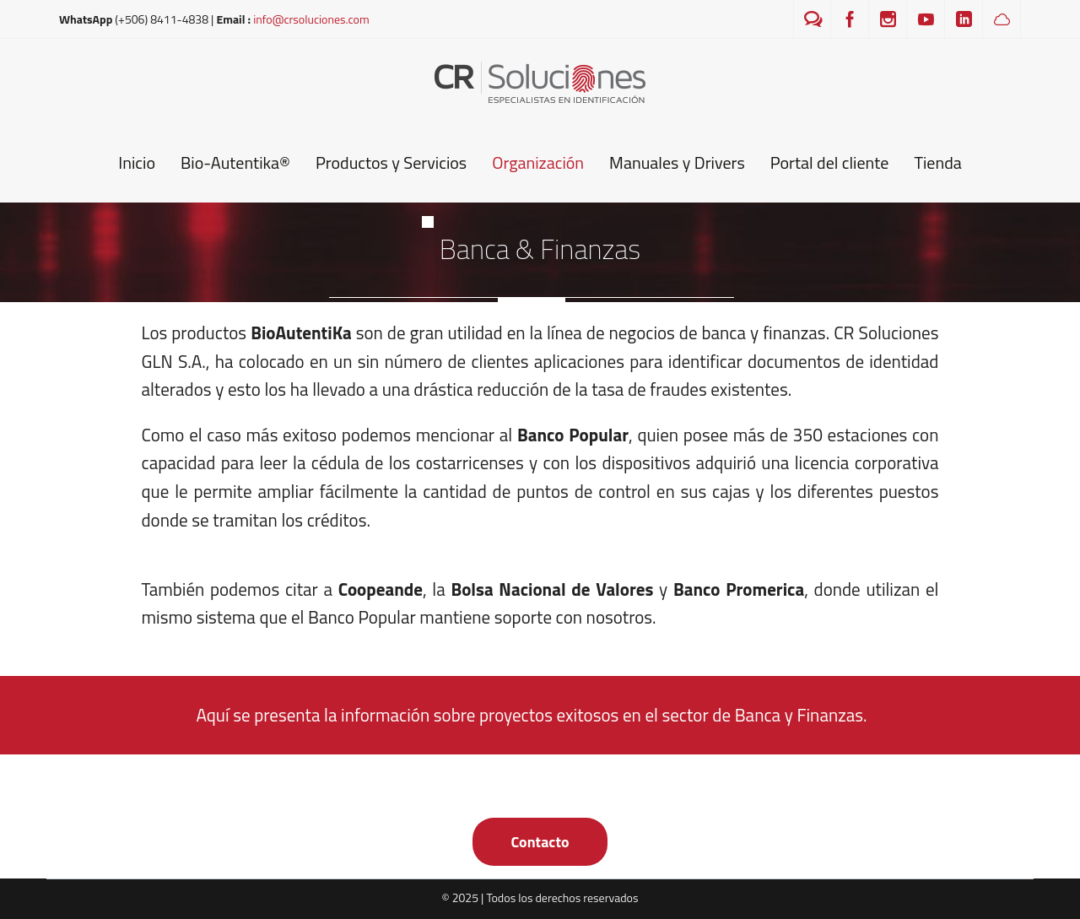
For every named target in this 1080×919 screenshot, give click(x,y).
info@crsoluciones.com (311, 19)
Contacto (539, 841)
